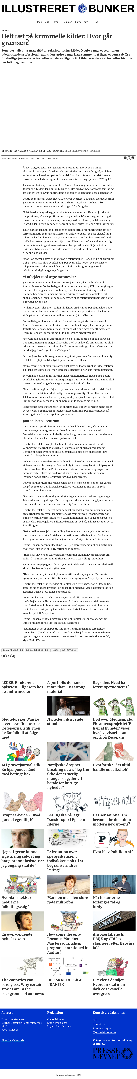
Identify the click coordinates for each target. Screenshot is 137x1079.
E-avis (78, 21)
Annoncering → (102, 1028)
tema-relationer (13, 650)
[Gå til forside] (68, 8)
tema (56, 650)
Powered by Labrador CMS (68, 1075)
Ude (47, 21)
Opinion (68, 21)
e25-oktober (69, 650)
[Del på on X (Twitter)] (129, 158)
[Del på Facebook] (125, 158)
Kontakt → (99, 1024)
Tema (55, 21)
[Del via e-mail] (133, 158)
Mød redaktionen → (104, 1032)
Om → (96, 1020)
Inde (39, 21)
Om (86, 21)
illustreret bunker (37, 650)
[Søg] (96, 22)
